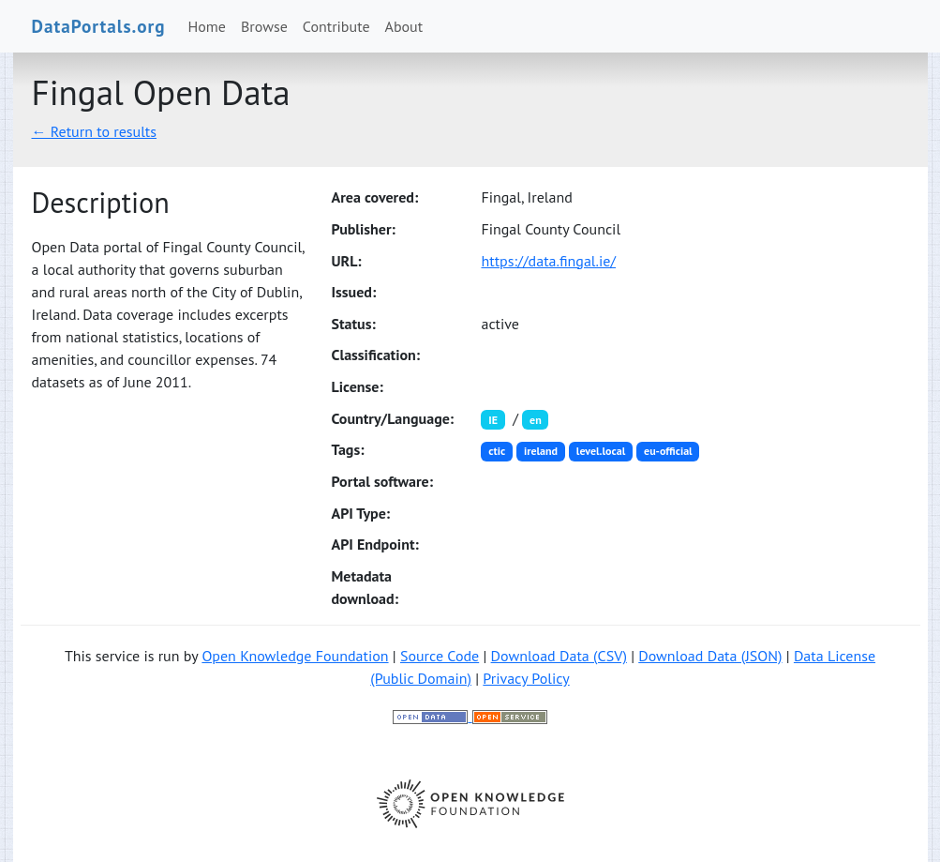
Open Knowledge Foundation (294, 655)
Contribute (336, 26)
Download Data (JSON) (710, 655)
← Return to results (94, 131)
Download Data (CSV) (559, 655)
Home (207, 26)
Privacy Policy (526, 678)
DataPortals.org (99, 26)
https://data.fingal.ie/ (548, 260)
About (404, 26)
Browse (264, 26)
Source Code (439, 655)
